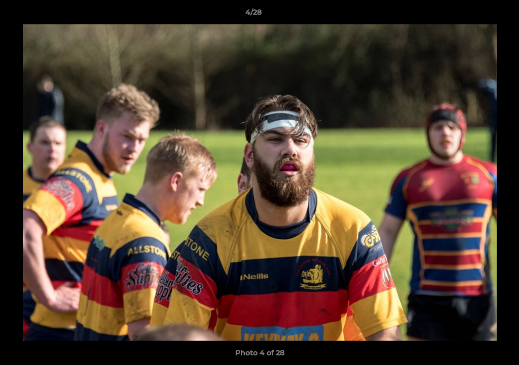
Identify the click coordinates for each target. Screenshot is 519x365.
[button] (476, 14)
